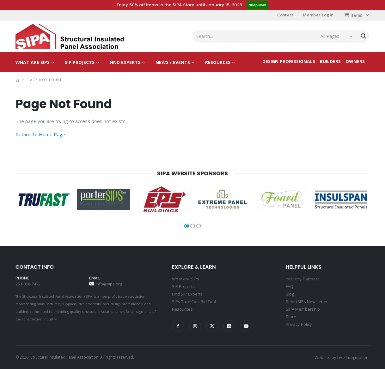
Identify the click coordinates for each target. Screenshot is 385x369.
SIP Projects (80, 62)
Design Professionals (288, 61)
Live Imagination (353, 357)
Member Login (318, 15)
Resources (217, 62)
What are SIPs (32, 62)
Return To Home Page (40, 134)
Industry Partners (303, 279)
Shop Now (257, 5)
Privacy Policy (299, 324)
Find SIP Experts (187, 294)
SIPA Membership (303, 309)
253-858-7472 (27, 284)
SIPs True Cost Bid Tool (194, 301)
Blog (290, 294)
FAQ (289, 286)
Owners (355, 61)
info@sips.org (108, 284)
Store (291, 316)
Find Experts (125, 62)
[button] (187, 226)
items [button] (353, 15)
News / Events (173, 62)
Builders (330, 61)
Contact (285, 15)
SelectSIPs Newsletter (307, 301)
